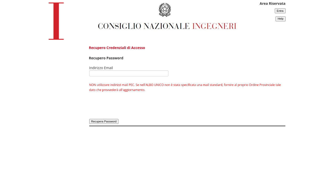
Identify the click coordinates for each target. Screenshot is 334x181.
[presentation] (127, 108)
